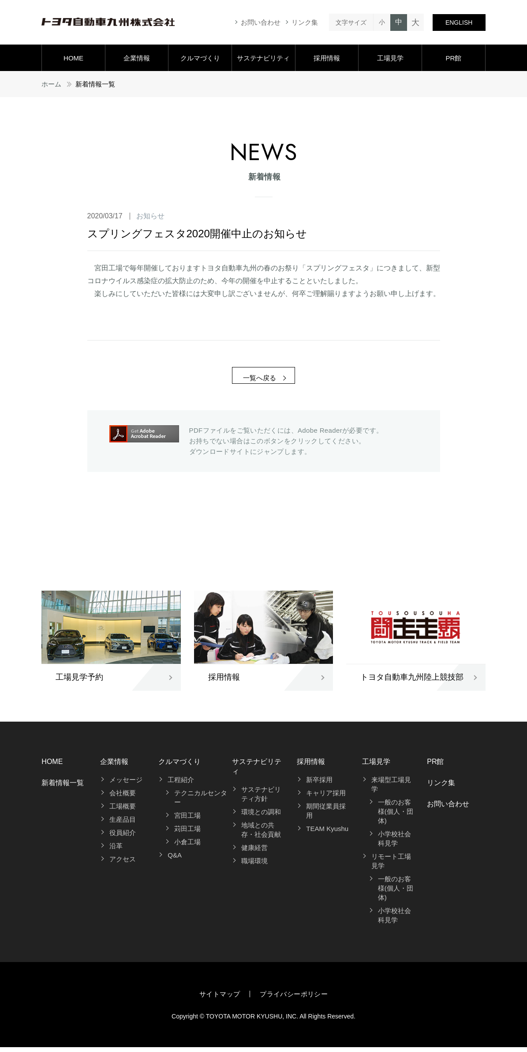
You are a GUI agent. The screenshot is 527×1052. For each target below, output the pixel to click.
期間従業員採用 (326, 815)
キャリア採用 (326, 797)
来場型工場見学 (391, 789)
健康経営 (254, 853)
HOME (73, 58)
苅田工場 (187, 833)
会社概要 (122, 797)
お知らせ (150, 216)
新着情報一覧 (62, 787)
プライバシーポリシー (294, 999)
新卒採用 (319, 784)
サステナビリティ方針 (261, 799)
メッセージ (125, 784)
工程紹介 (181, 784)
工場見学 (390, 58)
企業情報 (136, 58)
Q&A (175, 860)
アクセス (122, 864)
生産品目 (122, 824)
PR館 (453, 58)
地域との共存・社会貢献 (261, 835)
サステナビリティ (263, 58)
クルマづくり (200, 58)
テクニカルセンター (200, 802)
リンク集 (305, 22)
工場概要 (122, 811)
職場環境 (254, 866)
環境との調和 (261, 817)
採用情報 (327, 58)
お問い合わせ (260, 22)
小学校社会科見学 (394, 843)
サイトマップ (219, 999)
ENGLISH (458, 22)
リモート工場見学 (391, 865)
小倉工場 (187, 846)
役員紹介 (122, 837)
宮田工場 (187, 820)
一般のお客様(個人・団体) (395, 816)
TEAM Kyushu (327, 833)
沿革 (116, 850)
